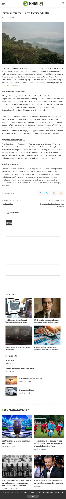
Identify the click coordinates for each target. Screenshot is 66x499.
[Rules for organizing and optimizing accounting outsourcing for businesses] (47, 336)
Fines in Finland (10, 361)
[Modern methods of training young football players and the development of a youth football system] (49, 426)
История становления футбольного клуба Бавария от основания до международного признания (17, 483)
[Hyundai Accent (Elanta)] (11, 391)
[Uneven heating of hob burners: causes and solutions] (19, 336)
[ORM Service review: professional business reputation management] (19, 308)
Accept (33, 496)
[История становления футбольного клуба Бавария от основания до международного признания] (17, 466)
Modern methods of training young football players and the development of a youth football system (49, 443)
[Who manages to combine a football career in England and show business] (49, 466)
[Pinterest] (54, 193)
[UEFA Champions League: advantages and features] (17, 426)
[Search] (63, 3)
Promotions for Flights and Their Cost (30, 378)
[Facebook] (40, 193)
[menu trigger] (4, 3)
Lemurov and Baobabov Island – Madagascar (20, 369)
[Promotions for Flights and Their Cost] (11, 380)
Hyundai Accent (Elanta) (26, 390)
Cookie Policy (59, 492)
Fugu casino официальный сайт (13, 85)
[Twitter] (47, 193)
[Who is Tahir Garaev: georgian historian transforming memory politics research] (47, 308)
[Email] (61, 193)
